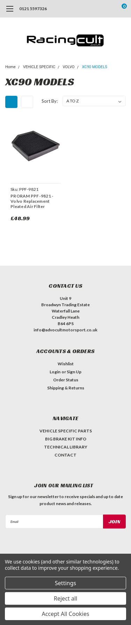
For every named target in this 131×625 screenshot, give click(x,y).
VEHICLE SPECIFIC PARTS (65, 430)
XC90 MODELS (94, 67)
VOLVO (68, 67)
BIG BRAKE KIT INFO (65, 438)
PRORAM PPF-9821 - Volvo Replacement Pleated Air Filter (31, 201)
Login (55, 371)
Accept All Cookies (65, 614)
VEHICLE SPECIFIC (39, 67)
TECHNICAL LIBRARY (65, 447)
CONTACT (65, 455)
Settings (65, 583)
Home (10, 67)
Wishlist (66, 363)
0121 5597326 (33, 8)
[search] (96, 8)
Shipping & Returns (65, 387)
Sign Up (74, 371)
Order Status (65, 379)
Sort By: (50, 101)
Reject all (65, 598)
